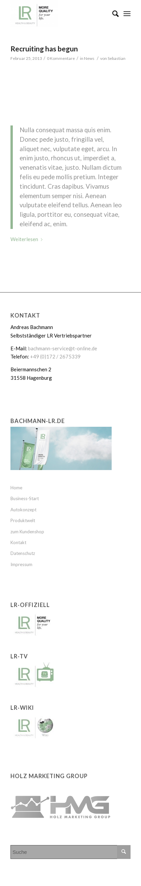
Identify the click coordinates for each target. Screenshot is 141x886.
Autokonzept (23, 509)
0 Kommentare (61, 58)
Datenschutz (22, 553)
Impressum (21, 564)
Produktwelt (22, 520)
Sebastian (116, 58)
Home (16, 487)
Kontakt (18, 542)
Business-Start (24, 498)
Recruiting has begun (44, 48)
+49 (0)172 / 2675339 (55, 356)
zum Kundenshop (27, 531)
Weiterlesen (27, 239)
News (89, 58)
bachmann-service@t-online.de (62, 348)
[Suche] (112, 13)
